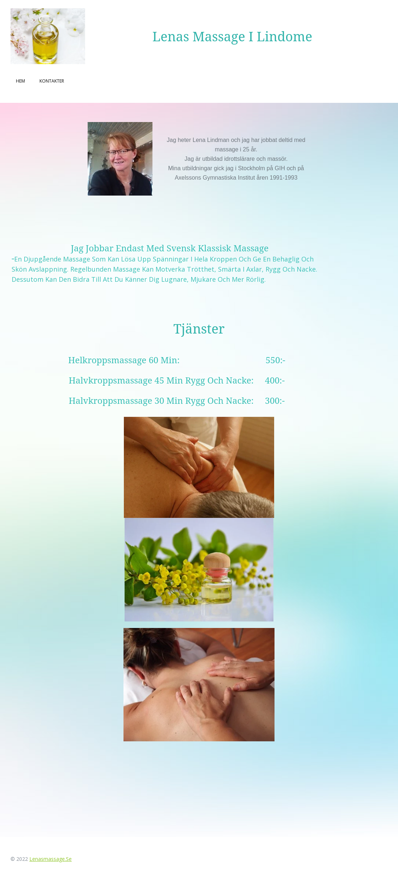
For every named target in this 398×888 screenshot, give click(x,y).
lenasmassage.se (50, 858)
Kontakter (51, 81)
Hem (20, 81)
